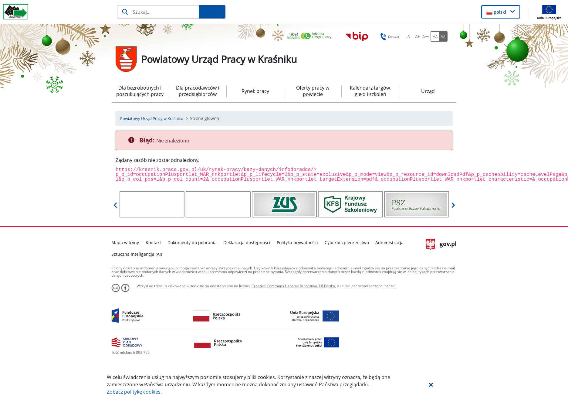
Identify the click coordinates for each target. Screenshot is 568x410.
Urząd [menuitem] (428, 91)
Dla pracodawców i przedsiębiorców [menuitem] (197, 90)
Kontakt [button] (388, 36)
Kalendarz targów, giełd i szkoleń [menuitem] (370, 90)
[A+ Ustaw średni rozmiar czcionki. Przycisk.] (417, 36)
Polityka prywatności (297, 242)
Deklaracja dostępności (246, 242)
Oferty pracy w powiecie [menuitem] (312, 90)
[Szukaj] (158, 12)
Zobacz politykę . (134, 391)
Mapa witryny (125, 242)
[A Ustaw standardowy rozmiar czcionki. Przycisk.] (408, 36)
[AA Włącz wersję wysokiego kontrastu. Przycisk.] (443, 36)
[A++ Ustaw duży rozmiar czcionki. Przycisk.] (425, 36)
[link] (310, 36)
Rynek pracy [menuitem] (255, 91)
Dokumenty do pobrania (192, 242)
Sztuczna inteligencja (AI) (136, 254)
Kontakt (153, 242)
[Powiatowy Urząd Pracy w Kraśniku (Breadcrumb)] (151, 118)
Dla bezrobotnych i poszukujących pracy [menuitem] (140, 90)
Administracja (389, 242)
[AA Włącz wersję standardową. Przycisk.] (435, 36)
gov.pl (441, 244)
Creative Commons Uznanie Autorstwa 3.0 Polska (293, 286)
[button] (431, 384)
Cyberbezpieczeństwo (347, 242)
